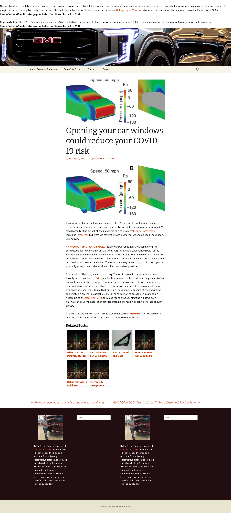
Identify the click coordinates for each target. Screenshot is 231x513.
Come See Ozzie (72, 68)
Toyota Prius (94, 277)
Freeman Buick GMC (43, 449)
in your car (82, 234)
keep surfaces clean (144, 230)
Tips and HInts (97, 158)
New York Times (93, 297)
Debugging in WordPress (130, 9)
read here (135, 313)
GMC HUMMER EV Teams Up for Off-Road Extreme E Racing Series (157, 402)
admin (113, 158)
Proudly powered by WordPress (115, 506)
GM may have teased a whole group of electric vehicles (67, 402)
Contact (91, 68)
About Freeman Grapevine (43, 68)
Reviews (107, 68)
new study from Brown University (86, 246)
